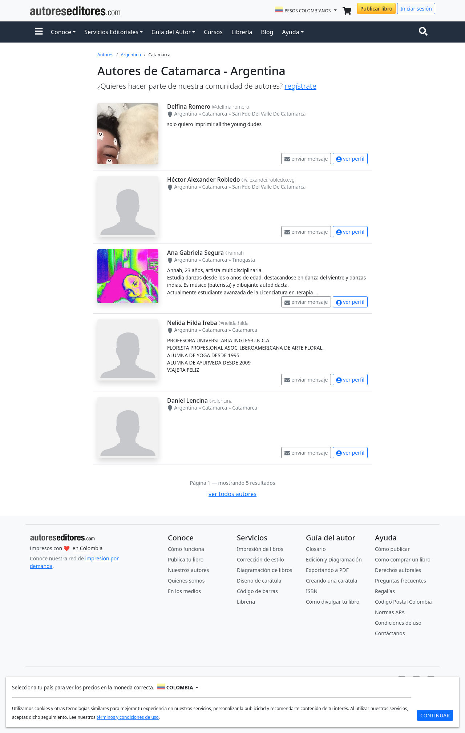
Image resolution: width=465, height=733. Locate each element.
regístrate (300, 86)
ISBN (312, 591)
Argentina (131, 55)
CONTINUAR (435, 715)
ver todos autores (232, 494)
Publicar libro (376, 8)
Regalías (385, 591)
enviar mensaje (306, 158)
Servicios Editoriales (111, 32)
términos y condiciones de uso (128, 717)
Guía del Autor (171, 32)
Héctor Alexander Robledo (203, 180)
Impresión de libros (260, 548)
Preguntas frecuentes (400, 580)
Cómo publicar (392, 548)
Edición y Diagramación (334, 559)
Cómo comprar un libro (402, 559)
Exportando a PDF (327, 570)
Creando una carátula (331, 580)
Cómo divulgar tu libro (332, 601)
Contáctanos (390, 633)
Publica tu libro (185, 559)
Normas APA (390, 612)
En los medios (184, 591)
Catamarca (214, 113)
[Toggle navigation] (424, 32)
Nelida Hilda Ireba (192, 323)
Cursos (213, 32)
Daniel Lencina (187, 400)
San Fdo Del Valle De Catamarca (269, 113)
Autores (105, 55)
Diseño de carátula (259, 580)
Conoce (61, 32)
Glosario (316, 548)
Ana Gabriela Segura (195, 253)
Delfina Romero (188, 106)
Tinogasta (243, 259)
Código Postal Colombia (403, 601)
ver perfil (350, 158)
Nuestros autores (188, 570)
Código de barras (257, 591)
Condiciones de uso (398, 622)
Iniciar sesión (416, 8)
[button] (39, 32)
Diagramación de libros (264, 570)
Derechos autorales (398, 570)
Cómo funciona (186, 548)
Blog (267, 32)
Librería (241, 32)
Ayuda (290, 32)
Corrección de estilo (260, 559)
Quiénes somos (186, 580)
